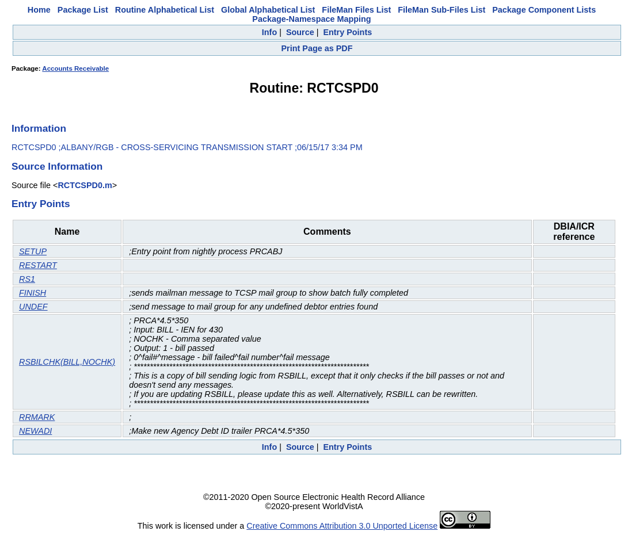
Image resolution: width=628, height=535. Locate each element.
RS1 (27, 279)
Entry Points (347, 32)
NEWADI (35, 430)
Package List (83, 9)
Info (269, 32)
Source (300, 32)
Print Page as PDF (317, 48)
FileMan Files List (356, 9)
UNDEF (33, 306)
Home (39, 9)
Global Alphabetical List (268, 9)
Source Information (57, 166)
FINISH (32, 292)
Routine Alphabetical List (164, 9)
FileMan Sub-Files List (441, 9)
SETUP (33, 251)
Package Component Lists (544, 9)
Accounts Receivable (75, 68)
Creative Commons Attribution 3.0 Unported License (341, 525)
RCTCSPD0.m (85, 185)
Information (39, 128)
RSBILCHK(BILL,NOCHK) (67, 361)
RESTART (38, 265)
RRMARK (37, 417)
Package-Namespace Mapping (311, 19)
